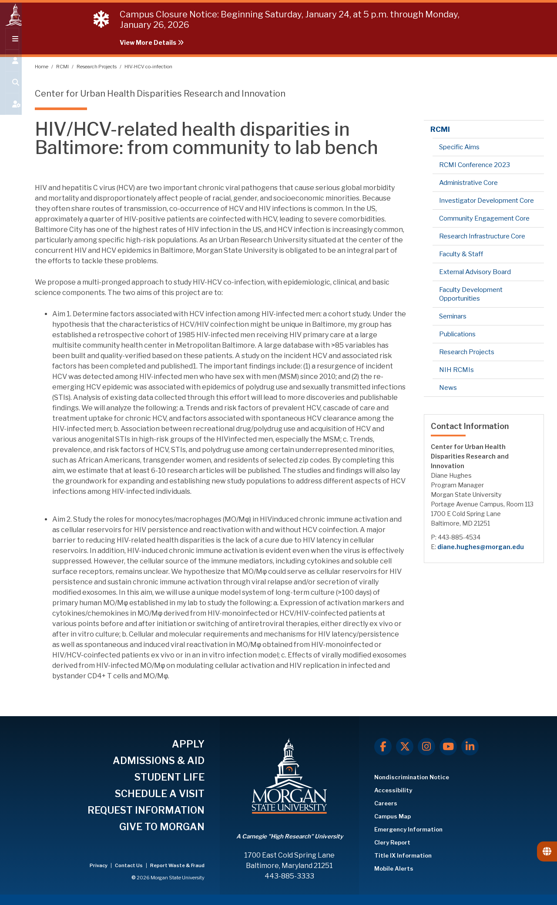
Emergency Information (408, 829)
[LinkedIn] (470, 746)
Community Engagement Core (484, 218)
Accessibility (393, 790)
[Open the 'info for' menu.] (11, 70)
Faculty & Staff (461, 254)
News (448, 388)
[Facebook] (383, 746)
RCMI (63, 67)
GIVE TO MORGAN (162, 826)
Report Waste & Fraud (177, 865)
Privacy (99, 865)
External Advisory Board (475, 272)
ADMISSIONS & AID (159, 760)
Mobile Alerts (393, 868)
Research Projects (97, 67)
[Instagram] (426, 746)
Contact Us (129, 865)
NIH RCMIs (456, 370)
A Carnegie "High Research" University (289, 836)
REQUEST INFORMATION (146, 810)
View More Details (152, 42)
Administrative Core (468, 183)
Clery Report (392, 842)
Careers (385, 803)
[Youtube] (448, 746)
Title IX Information (403, 855)
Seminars (452, 316)
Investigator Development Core (486, 200)
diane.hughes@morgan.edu (480, 546)
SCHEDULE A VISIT (160, 793)
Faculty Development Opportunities (471, 294)
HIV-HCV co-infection (148, 67)
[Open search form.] (11, 92)
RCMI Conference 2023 (474, 165)
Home (42, 67)
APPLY (188, 744)
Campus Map (392, 816)
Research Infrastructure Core (482, 236)
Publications (457, 334)
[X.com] (404, 746)
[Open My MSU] (11, 114)
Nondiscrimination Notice (411, 777)
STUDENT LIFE (169, 777)
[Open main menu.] (11, 49)
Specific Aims (459, 147)
